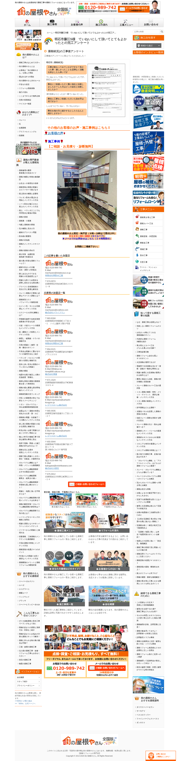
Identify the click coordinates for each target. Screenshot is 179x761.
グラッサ (22, 601)
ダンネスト (141, 723)
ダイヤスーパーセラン (145, 707)
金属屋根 (22, 128)
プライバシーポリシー (25, 686)
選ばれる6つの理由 (26, 77)
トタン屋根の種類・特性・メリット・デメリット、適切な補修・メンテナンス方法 (149, 394)
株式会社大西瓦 (52, 468)
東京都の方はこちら (60, 507)
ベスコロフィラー (144, 715)
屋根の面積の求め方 (27, 250)
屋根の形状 (23, 217)
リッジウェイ (24, 597)
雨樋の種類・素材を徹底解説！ (149, 577)
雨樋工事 (144, 249)
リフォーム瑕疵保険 (27, 88)
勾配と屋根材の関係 (27, 225)
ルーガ (21, 585)
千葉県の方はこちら (113, 507)
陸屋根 (21, 135)
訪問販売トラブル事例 (145, 637)
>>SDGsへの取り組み (23, 701)
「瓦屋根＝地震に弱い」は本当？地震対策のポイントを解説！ (148, 534)
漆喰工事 (143, 229)
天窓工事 (143, 262)
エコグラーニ (24, 589)
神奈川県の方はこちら (87, 507)
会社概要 (20, 677)
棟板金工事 (144, 243)
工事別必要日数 (143, 352)
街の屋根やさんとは (27, 66)
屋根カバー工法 (146, 223)
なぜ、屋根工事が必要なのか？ (149, 322)
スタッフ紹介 (22, 681)
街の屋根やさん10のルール (29, 81)
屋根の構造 (23, 371)
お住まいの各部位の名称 (28, 183)
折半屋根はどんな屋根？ (146, 408)
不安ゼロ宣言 (24, 84)
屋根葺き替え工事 (147, 217)
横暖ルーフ (23, 593)
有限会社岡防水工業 (54, 275)
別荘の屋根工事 (25, 660)
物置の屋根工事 (25, 664)
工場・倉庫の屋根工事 (27, 647)
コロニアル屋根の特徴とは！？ (149, 450)
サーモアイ (141, 711)
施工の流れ (23, 92)
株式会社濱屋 (51, 374)
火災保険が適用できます (146, 362)
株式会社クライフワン (55, 313)
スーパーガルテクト (27, 581)
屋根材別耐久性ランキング (29, 394)
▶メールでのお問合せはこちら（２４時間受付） (87, 238)
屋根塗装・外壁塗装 (148, 236)
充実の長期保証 (25, 100)
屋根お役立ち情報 (144, 489)
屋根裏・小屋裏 (25, 221)
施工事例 (54, 141)
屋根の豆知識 (24, 240)
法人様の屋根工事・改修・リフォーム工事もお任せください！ (29, 653)
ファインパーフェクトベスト (148, 719)
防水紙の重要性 (25, 236)
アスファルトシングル (27, 132)
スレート (22, 120)
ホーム (50, 33)
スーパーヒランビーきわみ (29, 604)
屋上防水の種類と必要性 (28, 194)
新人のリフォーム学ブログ (147, 573)
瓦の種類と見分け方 (27, 228)
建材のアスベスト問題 (27, 232)
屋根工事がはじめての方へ (29, 62)
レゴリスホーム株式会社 (56, 405)
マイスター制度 (25, 104)
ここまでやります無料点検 (29, 96)
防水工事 (144, 255)
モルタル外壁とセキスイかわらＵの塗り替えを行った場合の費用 (149, 618)
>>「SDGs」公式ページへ (25, 703)
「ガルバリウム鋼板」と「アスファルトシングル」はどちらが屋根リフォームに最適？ (149, 463)
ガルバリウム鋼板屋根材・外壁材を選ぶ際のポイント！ (29, 484)
